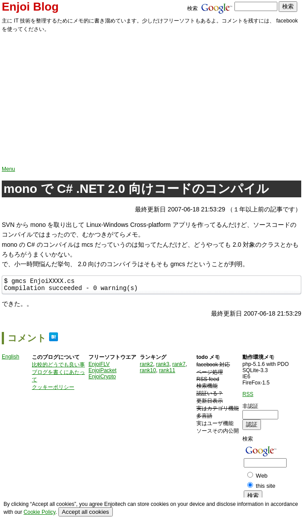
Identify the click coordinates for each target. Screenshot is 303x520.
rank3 (162, 367)
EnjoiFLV (99, 367)
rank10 (148, 373)
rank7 (178, 367)
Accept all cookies (85, 512)
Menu (8, 169)
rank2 (146, 367)
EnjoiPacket (102, 373)
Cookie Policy (39, 512)
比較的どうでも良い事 (58, 367)
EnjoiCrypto (102, 379)
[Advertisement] (151, 100)
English (10, 359)
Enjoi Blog (30, 6)
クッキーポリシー (53, 390)
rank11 (167, 373)
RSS (247, 397)
